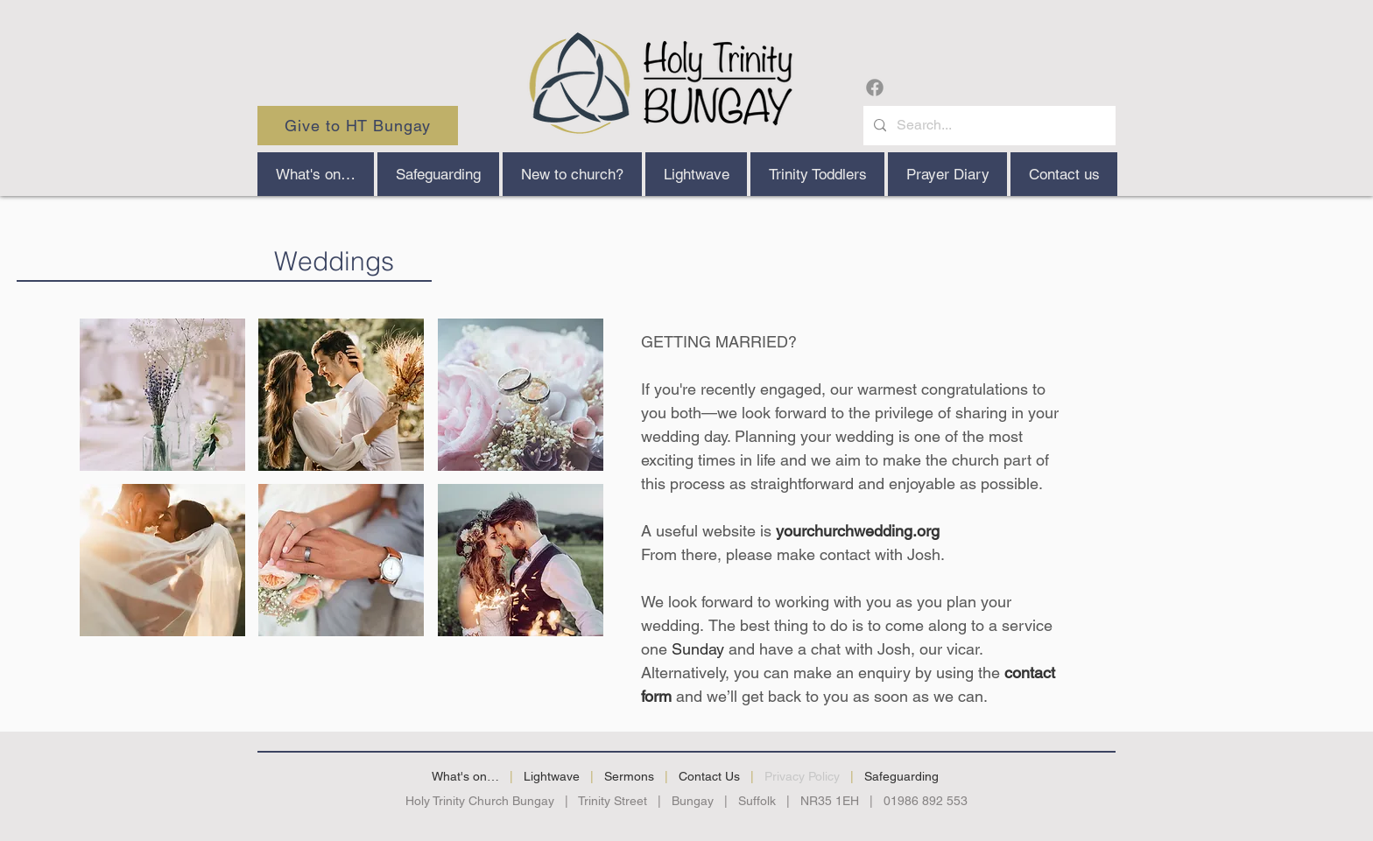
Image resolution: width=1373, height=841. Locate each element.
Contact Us (709, 776)
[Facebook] (874, 87)
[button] (572, 174)
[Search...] (988, 125)
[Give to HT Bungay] (357, 125)
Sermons (629, 776)
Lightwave (552, 776)
